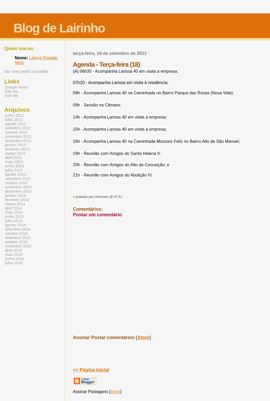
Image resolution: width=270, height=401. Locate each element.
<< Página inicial (91, 370)
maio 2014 (14, 212)
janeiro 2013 (15, 145)
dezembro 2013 (18, 191)
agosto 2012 (15, 124)
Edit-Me (11, 91)
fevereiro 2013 (17, 149)
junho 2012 (14, 115)
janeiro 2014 (15, 195)
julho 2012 (14, 120)
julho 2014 (14, 221)
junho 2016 (14, 259)
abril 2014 (13, 208)
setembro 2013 (17, 179)
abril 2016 (13, 250)
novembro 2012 (18, 136)
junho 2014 (14, 216)
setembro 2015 (17, 238)
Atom (143, 337)
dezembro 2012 (18, 141)
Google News (16, 87)
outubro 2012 (16, 132)
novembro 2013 (18, 187)
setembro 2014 (17, 229)
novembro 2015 (18, 246)
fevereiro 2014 (17, 200)
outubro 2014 (16, 233)
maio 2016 (14, 254)
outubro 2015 (16, 242)
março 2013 (15, 153)
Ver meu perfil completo (26, 71)
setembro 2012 (17, 128)
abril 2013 (13, 157)
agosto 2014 (15, 225)
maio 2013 (14, 162)
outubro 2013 (16, 183)
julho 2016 (14, 263)
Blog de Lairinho (59, 28)
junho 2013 (14, 166)
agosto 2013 (15, 174)
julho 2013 (14, 170)
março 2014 (15, 204)
